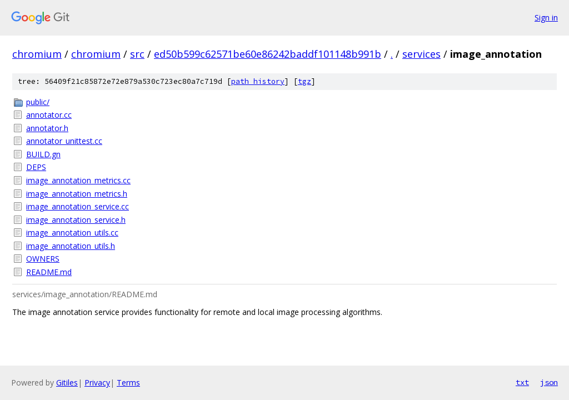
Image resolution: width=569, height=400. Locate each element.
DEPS (36, 167)
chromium (37, 54)
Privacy (97, 382)
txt (522, 382)
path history (257, 81)
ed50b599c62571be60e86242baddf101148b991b (267, 54)
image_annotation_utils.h (70, 246)
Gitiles (67, 382)
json (549, 382)
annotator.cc (49, 114)
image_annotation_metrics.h (76, 193)
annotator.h (47, 128)
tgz (304, 81)
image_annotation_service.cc (77, 206)
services (421, 54)
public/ (37, 102)
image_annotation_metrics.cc (78, 180)
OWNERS (42, 258)
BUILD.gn (43, 154)
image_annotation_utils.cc (72, 232)
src (137, 54)
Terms (128, 382)
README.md (49, 272)
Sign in (546, 17)
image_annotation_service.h (76, 219)
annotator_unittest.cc (64, 141)
